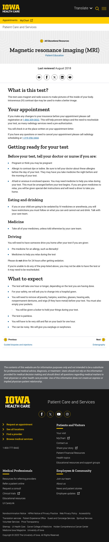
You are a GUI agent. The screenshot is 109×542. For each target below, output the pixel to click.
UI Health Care (18, 526)
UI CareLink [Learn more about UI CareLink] (8, 503)
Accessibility (85, 513)
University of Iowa (36, 530)
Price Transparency (30, 522)
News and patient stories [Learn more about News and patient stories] (69, 488)
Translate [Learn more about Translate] (81, 8)
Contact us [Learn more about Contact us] (62, 443)
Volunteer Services (11, 522)
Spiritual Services (84, 518)
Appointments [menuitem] (10, 20)
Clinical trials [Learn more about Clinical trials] (9, 493)
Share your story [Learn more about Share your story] (65, 448)
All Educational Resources (54, 41)
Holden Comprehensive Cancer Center (70, 526)
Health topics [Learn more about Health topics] (63, 457)
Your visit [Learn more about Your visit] (61, 433)
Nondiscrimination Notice (14, 513)
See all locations (15, 429)
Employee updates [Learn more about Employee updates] (66, 493)
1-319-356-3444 (30, 138)
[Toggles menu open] (104, 8)
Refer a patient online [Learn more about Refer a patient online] (13, 483)
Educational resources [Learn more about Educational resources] (14, 498)
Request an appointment (19, 424)
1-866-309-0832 (31, 119)
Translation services (12, 518)
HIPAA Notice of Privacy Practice (43, 513)
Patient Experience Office (34, 518)
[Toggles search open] (98, 8)
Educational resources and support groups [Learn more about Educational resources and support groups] (78, 462)
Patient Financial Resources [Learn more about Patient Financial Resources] (70, 452)
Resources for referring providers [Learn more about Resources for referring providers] (19, 478)
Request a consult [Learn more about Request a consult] (12, 488)
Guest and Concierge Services (61, 518)
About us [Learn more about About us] (61, 483)
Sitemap (6, 526)
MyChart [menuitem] (24, 20)
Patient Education (54, 55)
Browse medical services (20, 439)
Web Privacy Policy (68, 513)
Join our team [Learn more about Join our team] (63, 478)
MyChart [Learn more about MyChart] (61, 438)
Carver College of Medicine (39, 526)
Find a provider (14, 434)
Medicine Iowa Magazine (14, 530)
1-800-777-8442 (11, 447)
